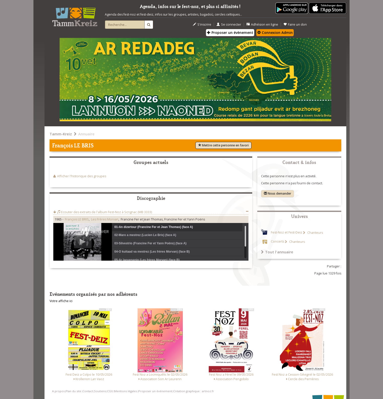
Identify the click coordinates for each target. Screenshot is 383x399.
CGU (110, 391)
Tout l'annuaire (277, 251)
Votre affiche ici (61, 301)
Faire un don (295, 24)
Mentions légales (125, 391)
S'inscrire (202, 24)
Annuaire (86, 133)
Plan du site (73, 391)
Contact (87, 391)
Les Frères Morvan (104, 219)
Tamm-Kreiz (61, 133)
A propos (58, 391)
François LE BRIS (77, 219)
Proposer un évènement (230, 32)
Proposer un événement (155, 391)
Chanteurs (315, 233)
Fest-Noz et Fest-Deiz (286, 233)
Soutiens (100, 391)
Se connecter (229, 24)
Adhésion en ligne (262, 24)
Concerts (277, 242)
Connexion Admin (275, 32)
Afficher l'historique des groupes (81, 176)
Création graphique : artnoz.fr (193, 391)
